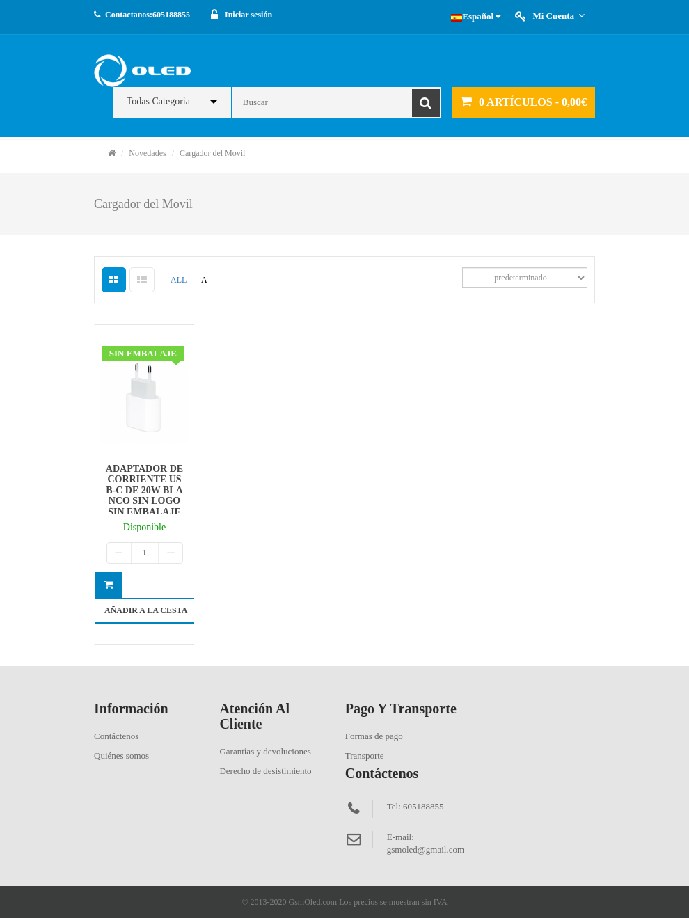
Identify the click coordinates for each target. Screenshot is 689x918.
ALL (179, 280)
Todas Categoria (158, 101)
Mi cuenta (558, 15)
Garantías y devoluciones (264, 751)
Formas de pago (374, 736)
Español (475, 16)
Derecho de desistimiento (265, 771)
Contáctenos (116, 736)
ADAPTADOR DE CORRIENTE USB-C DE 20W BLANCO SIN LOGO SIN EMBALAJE (144, 490)
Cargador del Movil (212, 153)
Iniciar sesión (248, 14)
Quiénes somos (121, 755)
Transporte (364, 755)
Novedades (147, 153)
